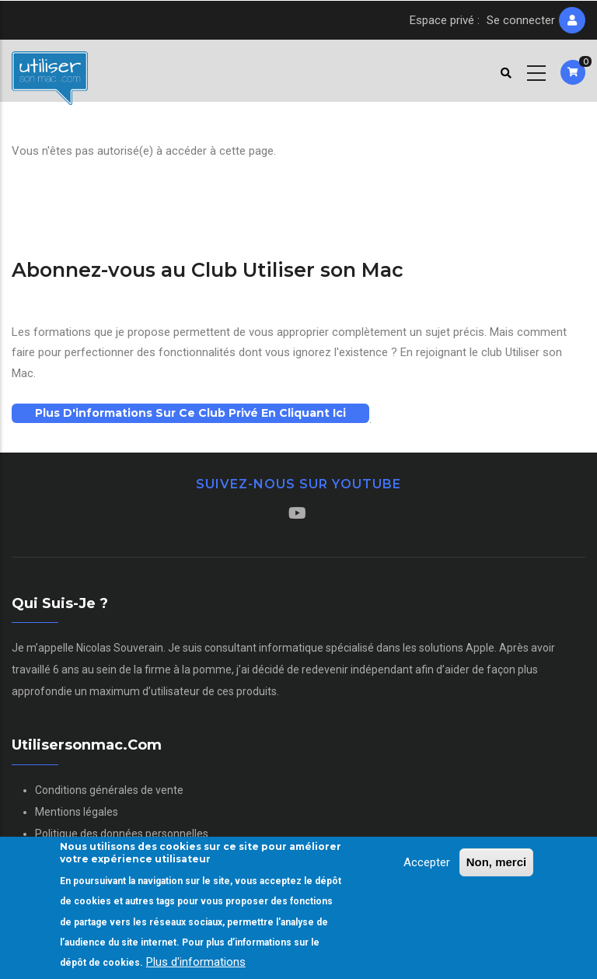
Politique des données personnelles (121, 833)
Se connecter (521, 20)
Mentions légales (76, 812)
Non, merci (496, 865)
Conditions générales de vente (109, 790)
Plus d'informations (196, 966)
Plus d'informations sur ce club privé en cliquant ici (190, 413)
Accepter (426, 865)
